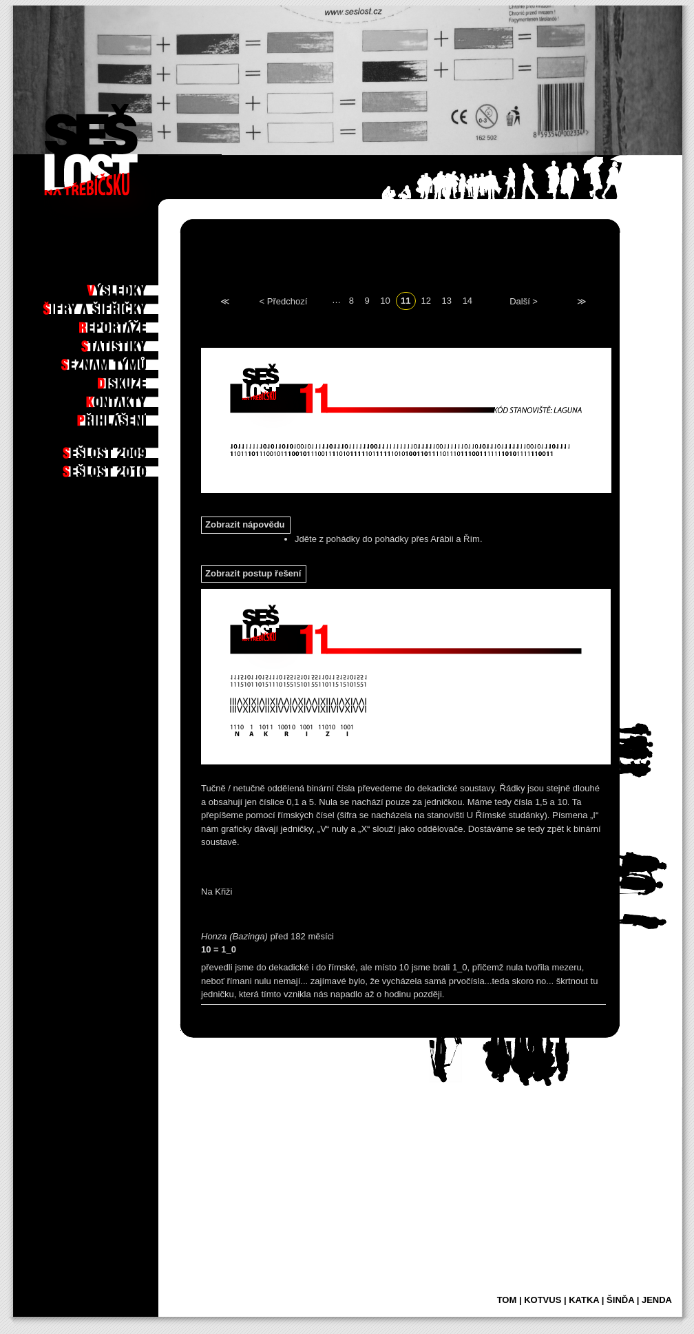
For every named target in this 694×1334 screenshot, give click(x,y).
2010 (142, 467)
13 (447, 300)
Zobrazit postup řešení (253, 573)
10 (385, 300)
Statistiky (133, 342)
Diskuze (137, 379)
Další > (523, 300)
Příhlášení (132, 416)
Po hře (139, 268)
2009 (142, 449)
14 (467, 300)
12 (426, 300)
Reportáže (132, 324)
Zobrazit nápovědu (245, 524)
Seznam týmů (128, 361)
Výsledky (134, 286)
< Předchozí (284, 300)
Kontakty (134, 398)
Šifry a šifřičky (121, 305)
